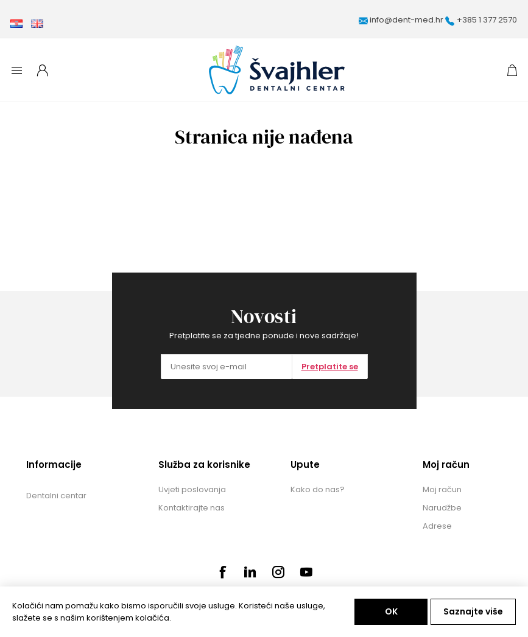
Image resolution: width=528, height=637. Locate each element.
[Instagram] (278, 572)
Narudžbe (442, 507)
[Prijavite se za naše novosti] (226, 367)
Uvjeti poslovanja (192, 489)
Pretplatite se (329, 366)
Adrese (437, 526)
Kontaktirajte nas (191, 507)
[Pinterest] (250, 572)
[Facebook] (222, 572)
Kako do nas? (317, 489)
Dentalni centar (56, 495)
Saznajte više (473, 611)
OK (391, 611)
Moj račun (442, 489)
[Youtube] (306, 572)
